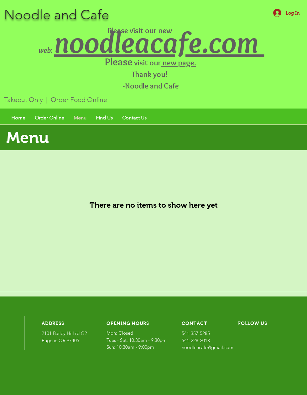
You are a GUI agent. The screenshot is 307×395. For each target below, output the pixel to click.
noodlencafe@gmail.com (207, 347)
